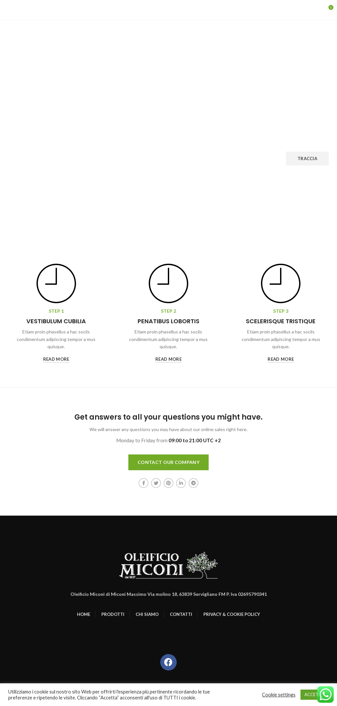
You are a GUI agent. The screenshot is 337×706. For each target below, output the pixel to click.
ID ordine (17, 146)
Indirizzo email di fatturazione (177, 146)
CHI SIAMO (147, 614)
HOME (83, 614)
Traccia (307, 158)
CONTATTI (181, 614)
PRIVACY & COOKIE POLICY (231, 614)
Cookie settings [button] (279, 694)
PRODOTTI (112, 614)
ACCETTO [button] (314, 694)
